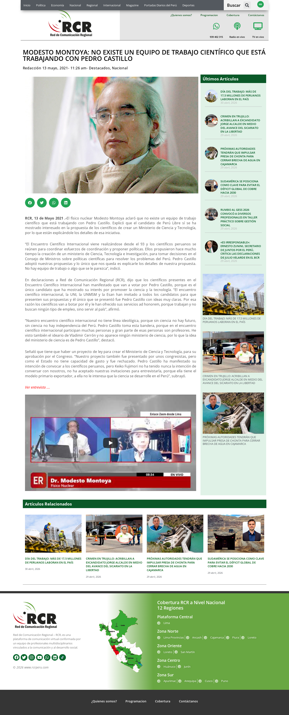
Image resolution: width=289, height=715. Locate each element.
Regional (92, 5)
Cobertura (233, 15)
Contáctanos (256, 15)
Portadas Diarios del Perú (160, 5)
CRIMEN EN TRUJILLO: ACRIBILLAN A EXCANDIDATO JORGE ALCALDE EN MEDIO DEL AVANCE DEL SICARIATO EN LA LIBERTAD (240, 123)
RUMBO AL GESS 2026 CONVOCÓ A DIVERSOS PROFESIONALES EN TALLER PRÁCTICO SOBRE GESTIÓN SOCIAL (239, 217)
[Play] (110, 443)
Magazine (132, 5)
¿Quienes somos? (181, 15)
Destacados (99, 68)
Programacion (209, 15)
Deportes (188, 5)
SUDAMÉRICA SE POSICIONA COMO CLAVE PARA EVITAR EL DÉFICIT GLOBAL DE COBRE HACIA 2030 (240, 187)
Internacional (111, 5)
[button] (247, 5)
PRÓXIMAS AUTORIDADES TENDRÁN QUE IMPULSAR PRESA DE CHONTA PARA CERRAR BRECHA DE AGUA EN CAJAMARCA (240, 156)
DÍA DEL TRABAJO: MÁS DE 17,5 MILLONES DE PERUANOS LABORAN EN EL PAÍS (241, 95)
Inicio (26, 5)
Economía (57, 5)
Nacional (75, 5)
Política (40, 5)
